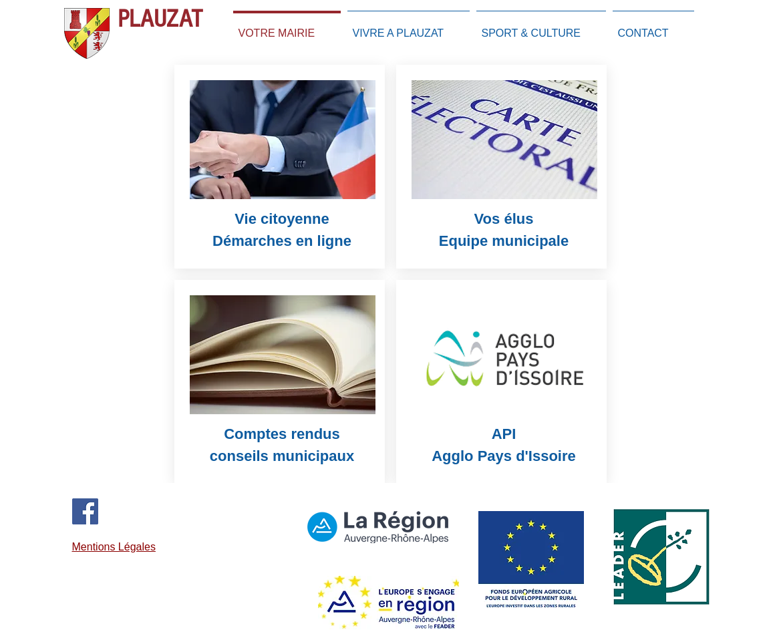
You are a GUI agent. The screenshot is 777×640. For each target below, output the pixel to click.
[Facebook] (85, 511)
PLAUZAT (160, 19)
